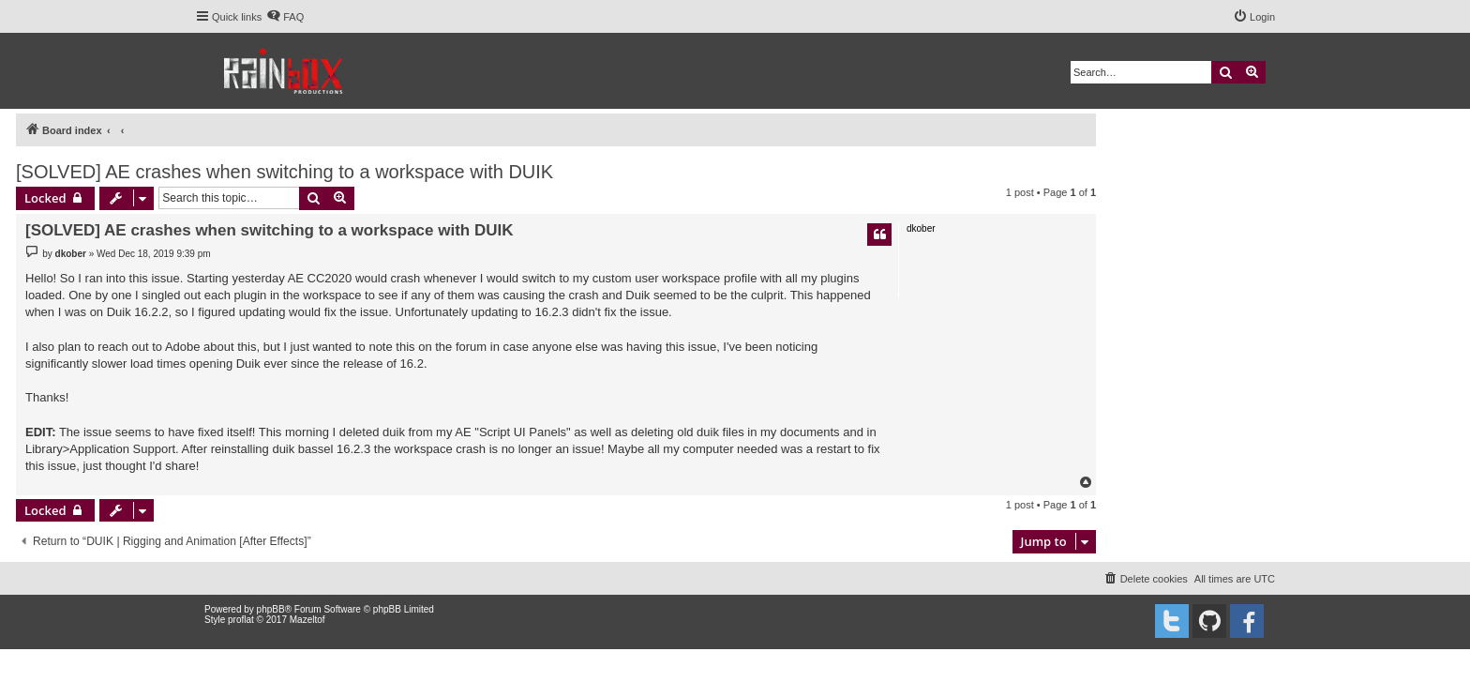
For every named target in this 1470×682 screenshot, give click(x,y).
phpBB (271, 609)
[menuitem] (285, 17)
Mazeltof (307, 619)
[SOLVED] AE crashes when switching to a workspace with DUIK (284, 171)
